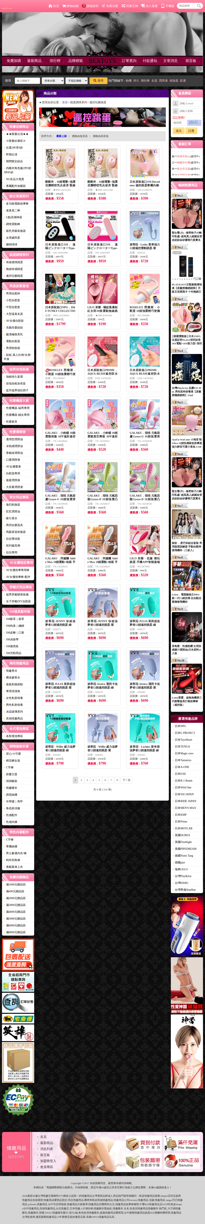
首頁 (53, 6)
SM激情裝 (11, 646)
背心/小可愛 (12, 753)
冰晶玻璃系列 (13, 711)
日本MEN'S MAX (184, 807)
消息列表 (46, 1149)
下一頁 (126, 780)
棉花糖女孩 (12, 760)
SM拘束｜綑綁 (14, 625)
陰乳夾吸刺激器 (15, 230)
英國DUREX (181, 835)
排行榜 (55, 61)
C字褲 (8, 767)
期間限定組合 (13, 161)
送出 (179, 130)
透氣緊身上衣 (13, 866)
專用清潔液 (12, 691)
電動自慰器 (12, 341)
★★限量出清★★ (16, 134)
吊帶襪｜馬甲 (13, 801)
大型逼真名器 (13, 313)
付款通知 (150, 61)
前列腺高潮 (12, 545)
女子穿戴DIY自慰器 (17, 601)
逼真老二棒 (12, 210)
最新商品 (34, 61)
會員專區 (46, 1167)
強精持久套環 (13, 376)
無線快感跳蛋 (13, 269)
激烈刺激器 (12, 504)
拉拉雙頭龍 (12, 538)
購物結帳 (70, 6)
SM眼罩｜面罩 (14, 619)
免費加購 (14, 61)
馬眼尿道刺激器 (15, 531)
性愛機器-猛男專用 (17, 408)
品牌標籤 (75, 61)
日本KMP (179, 814)
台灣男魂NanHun (184, 889)
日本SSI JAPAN (183, 794)
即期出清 (10, 154)
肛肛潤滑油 (12, 511)
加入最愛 (149, 6)
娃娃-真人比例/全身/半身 (17, 357)
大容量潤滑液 (13, 487)
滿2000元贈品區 (15, 898)
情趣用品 (149, 1195)
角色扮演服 (12, 808)
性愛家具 (10, 421)
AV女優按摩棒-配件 (17, 576)
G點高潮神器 (13, 217)
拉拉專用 (10, 552)
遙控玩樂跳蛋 (13, 275)
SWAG (48, 1212)
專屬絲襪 (10, 846)
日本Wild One (181, 787)
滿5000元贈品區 (15, 918)
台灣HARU (180, 882)
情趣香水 (10, 670)
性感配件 (10, 815)
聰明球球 (10, 244)
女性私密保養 (13, 698)
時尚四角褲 (12, 860)
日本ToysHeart (182, 739)
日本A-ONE (180, 767)
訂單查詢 (129, 61)
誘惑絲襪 (10, 794)
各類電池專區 (13, 736)
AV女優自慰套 (14, 320)
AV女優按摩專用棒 (16, 570)
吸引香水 (10, 518)
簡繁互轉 (129, 6)
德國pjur (178, 862)
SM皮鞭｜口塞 (14, 632)
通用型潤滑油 (13, 439)
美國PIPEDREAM (184, 848)
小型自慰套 (12, 300)
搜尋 (98, 80)
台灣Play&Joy (182, 876)
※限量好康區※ (15, 140)
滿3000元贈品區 (15, 905)
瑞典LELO (180, 869)
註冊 (191, 130)
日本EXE (179, 773)
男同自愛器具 (13, 525)
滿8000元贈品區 (15, 932)
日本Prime (179, 821)
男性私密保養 (13, 704)
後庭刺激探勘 (13, 684)
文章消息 (170, 61)
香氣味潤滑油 (13, 452)
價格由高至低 (101, 136)
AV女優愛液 (12, 466)
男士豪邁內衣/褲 (15, 853)
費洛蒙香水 (12, 677)
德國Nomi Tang (182, 855)
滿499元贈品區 (14, 891)
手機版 (167, 6)
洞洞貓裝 (10, 781)
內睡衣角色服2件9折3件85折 (17, 170)
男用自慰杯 (12, 293)
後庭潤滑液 (12, 480)
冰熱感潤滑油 (13, 446)
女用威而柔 (12, 237)
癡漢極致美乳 (13, 334)
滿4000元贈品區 (15, 911)
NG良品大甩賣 (14, 179)
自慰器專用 (12, 473)
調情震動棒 (12, 224)
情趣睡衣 (10, 787)
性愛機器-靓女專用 (17, 414)
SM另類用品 (12, 653)
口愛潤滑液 (12, 459)
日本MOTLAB (182, 828)
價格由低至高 (80, 136)
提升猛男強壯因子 (16, 390)
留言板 (191, 61)
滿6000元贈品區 (15, 925)
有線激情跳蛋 (13, 262)
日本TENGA (181, 746)
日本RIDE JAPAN (184, 801)
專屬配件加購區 (15, 186)
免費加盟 (109, 6)
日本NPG (179, 726)
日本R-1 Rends (182, 780)
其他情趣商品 (13, 718)
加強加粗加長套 (15, 383)
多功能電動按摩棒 (16, 203)
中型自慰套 (12, 307)
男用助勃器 (12, 348)
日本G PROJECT (183, 732)
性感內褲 (10, 821)
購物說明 (90, 6)
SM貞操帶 (11, 639)
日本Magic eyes (182, 753)
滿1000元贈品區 (15, 884)
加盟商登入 (48, 1161)
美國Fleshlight (182, 842)
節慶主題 (10, 774)
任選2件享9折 (13, 147)
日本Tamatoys (181, 760)
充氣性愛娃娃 (13, 327)
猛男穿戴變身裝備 (16, 594)
